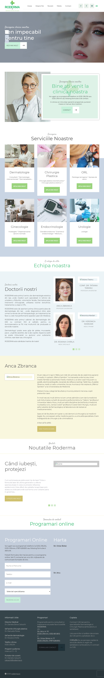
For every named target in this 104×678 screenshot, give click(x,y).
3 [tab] (6, 41)
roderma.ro (15, 674)
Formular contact (52, 647)
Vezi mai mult (16, 45)
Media (59, 6)
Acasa (29, 6)
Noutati (50, 6)
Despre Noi (40, 6)
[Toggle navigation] (96, 6)
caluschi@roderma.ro (13, 660)
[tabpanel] (52, 37)
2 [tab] (6, 37)
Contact (68, 6)
